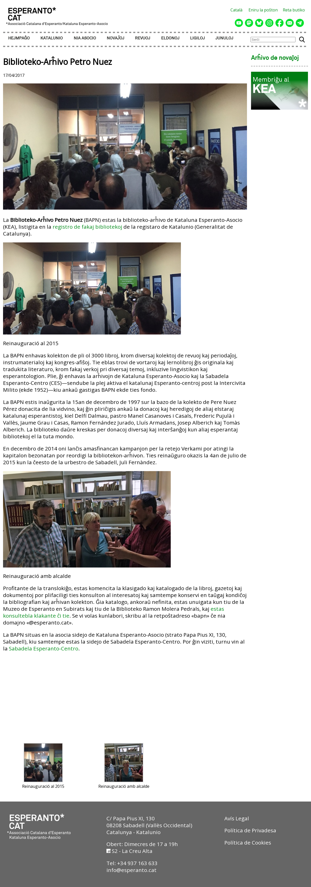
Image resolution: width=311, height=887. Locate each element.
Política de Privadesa (250, 830)
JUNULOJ (224, 38)
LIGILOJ (197, 38)
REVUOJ (142, 38)
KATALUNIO (51, 38)
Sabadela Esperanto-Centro (43, 648)
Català (236, 10)
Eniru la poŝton (263, 10)
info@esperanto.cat (131, 870)
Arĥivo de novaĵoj (275, 58)
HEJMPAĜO (19, 38)
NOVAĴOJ (115, 38)
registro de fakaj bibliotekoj (87, 226)
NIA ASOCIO (85, 38)
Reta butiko (294, 10)
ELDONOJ (170, 38)
